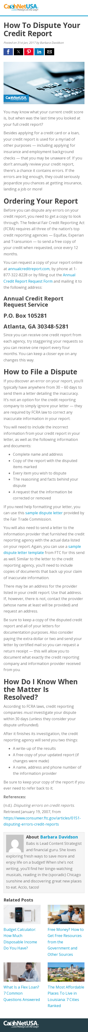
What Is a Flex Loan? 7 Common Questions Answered (22, 993)
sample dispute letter (44, 512)
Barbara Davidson (59, 837)
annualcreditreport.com (29, 268)
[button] (8, 51)
